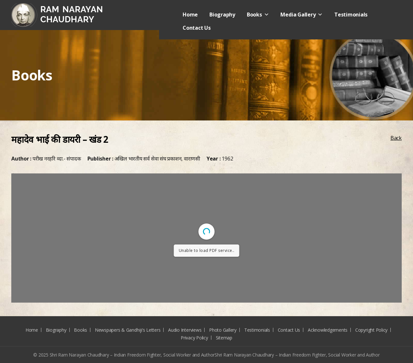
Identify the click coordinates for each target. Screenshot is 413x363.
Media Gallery (301, 14)
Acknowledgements (328, 330)
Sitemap (224, 338)
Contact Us (197, 27)
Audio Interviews (184, 330)
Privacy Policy (194, 338)
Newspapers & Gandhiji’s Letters (128, 330)
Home (190, 14)
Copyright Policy (371, 330)
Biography (222, 14)
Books (258, 14)
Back (396, 137)
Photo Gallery (223, 330)
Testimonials (351, 14)
